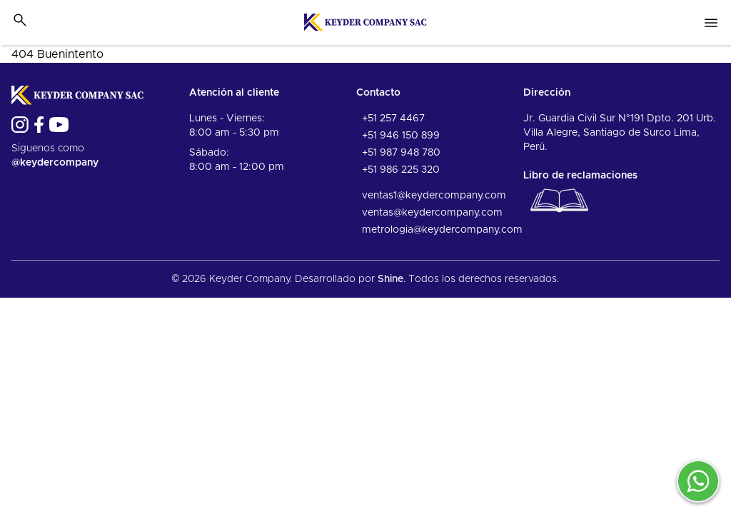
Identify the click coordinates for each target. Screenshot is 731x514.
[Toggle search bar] (20, 20)
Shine (390, 279)
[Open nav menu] (711, 22)
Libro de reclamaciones (580, 195)
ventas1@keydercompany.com (434, 196)
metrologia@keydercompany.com (442, 230)
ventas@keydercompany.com (432, 213)
